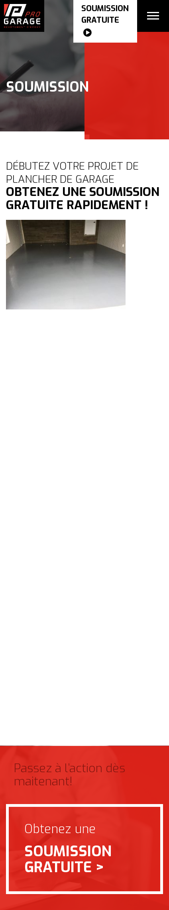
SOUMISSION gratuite (105, 21)
